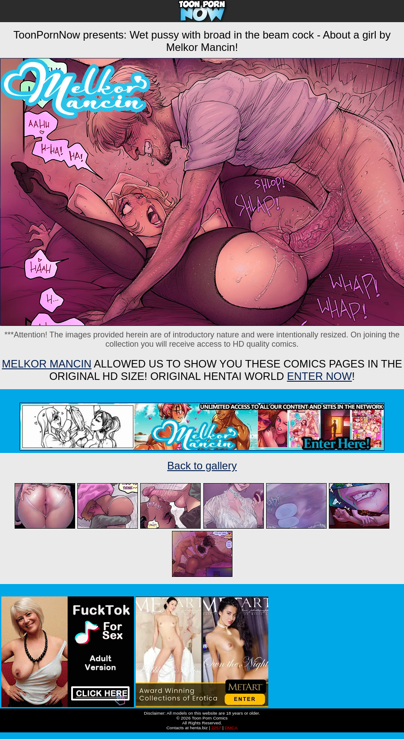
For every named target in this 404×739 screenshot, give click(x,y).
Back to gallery (201, 466)
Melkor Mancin (46, 364)
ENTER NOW (319, 376)
